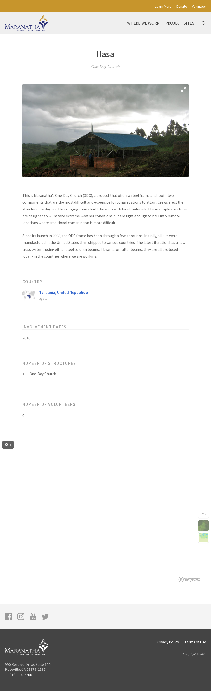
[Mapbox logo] (189, 579)
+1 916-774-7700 (18, 674)
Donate (181, 6)
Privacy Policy (168, 641)
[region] (105, 511)
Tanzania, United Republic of (64, 292)
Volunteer (199, 6)
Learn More (163, 6)
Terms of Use (195, 641)
